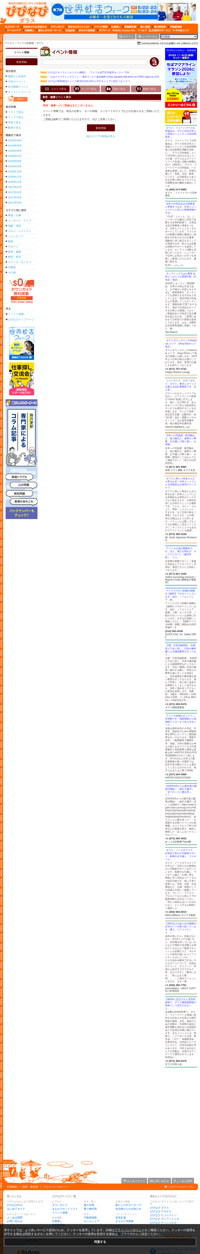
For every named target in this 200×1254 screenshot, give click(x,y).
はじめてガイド (16, 1208)
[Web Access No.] (124, 30)
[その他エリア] (180, 30)
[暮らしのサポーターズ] (48, 30)
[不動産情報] (175, 27)
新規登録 (21, 61)
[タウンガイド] (56, 27)
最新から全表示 (17, 76)
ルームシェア (91, 1221)
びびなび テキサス (160, 1211)
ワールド (9, 43)
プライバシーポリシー (56, 1186)
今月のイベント (17, 81)
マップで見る (16, 117)
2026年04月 (15, 140)
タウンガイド (60, 1205)
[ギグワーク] (103, 30)
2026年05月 (15, 145)
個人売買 (89, 1205)
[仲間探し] (28, 30)
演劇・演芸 (14, 225)
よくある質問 (15, 1217)
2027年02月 (15, 192)
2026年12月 (15, 182)
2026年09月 (15, 166)
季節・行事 (14, 215)
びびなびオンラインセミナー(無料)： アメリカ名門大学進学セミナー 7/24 (84, 72)
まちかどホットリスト (65, 1208)
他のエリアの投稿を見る (101, 136)
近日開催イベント (18, 86)
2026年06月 (15, 150)
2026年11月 (15, 176)
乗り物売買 (90, 1208)
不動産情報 (90, 1217)
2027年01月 (15, 187)
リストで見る (16, 112)
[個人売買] (144, 27)
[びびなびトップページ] (25, 12)
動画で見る (14, 127)
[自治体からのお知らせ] (34, 27)
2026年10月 (15, 171)
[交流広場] (69, 30)
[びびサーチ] (12, 27)
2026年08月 (15, 161)
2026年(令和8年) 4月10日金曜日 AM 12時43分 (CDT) (169, 43)
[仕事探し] (114, 27)
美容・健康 (14, 251)
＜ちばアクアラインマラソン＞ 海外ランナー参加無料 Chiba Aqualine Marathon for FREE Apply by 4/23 (99, 76)
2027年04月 (15, 202)
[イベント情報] (99, 27)
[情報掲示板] (129, 27)
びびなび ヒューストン (163, 1215)
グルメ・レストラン (19, 231)
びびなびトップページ (21, 319)
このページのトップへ (181, 1187)
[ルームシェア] (13, 30)
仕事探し (57, 1221)
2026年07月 (15, 156)
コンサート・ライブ (19, 220)
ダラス (39, 43)
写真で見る (14, 122)
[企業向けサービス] (159, 30)
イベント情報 (21, 52)
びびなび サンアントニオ (164, 1218)
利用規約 (12, 1186)
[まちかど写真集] (86, 30)
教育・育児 (14, 257)
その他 (12, 272)
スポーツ (13, 246)
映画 (10, 241)
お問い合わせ (15, 1221)
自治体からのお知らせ (128, 1208)
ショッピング (16, 236)
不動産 (12, 267)
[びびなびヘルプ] (142, 30)
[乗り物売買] (159, 27)
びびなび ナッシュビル (163, 1222)
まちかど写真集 (124, 1221)
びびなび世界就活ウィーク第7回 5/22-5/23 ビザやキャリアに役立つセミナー (85, 81)
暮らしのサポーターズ (128, 1205)
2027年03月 (15, 197)
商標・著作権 (30, 1186)
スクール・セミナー (19, 262)
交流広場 (120, 1217)
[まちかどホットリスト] (78, 27)
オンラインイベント (19, 92)
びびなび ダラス (159, 1207)
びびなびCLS (14, 1205)
